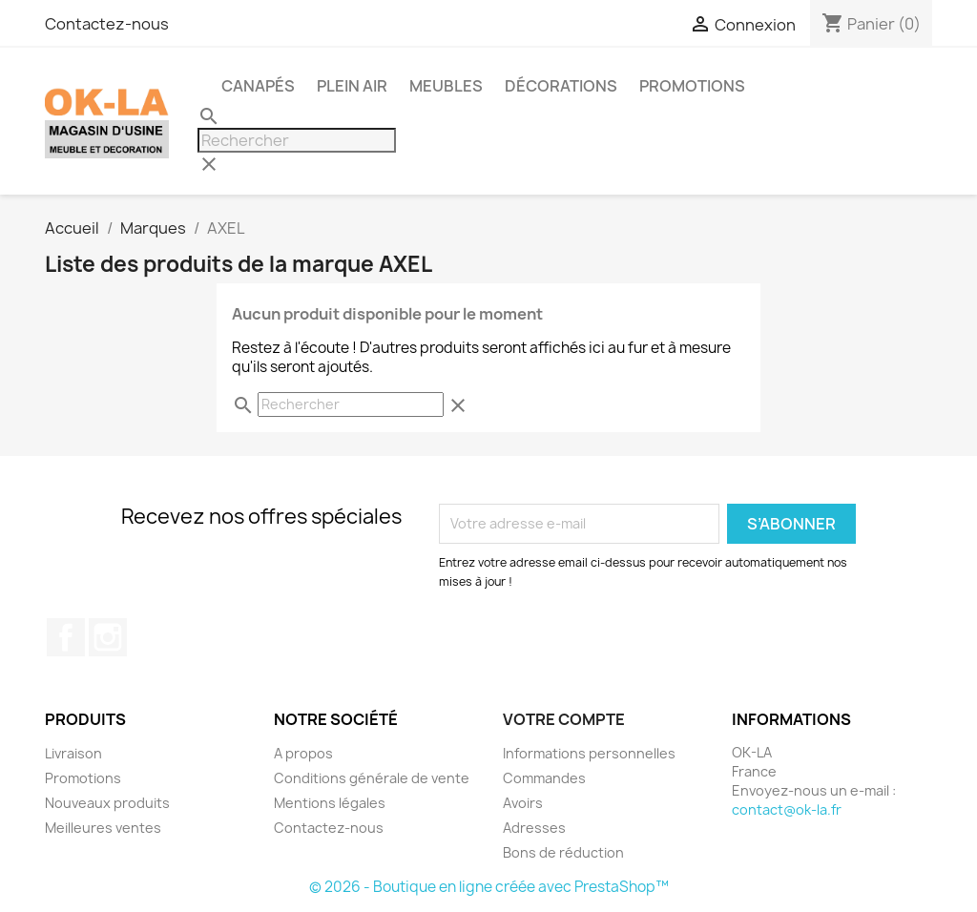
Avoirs (523, 803)
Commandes (544, 778)
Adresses (534, 828)
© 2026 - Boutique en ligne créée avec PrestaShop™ (489, 887)
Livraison (73, 753)
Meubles (446, 85)
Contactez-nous (107, 23)
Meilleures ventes (103, 828)
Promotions (83, 778)
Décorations (561, 85)
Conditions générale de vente (371, 778)
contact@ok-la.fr (787, 809)
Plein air (352, 85)
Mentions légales (329, 803)
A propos (303, 753)
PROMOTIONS (692, 85)
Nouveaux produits (107, 803)
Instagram (108, 637)
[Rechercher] (296, 140)
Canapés (258, 85)
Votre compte (564, 719)
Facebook (66, 637)
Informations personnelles (589, 753)
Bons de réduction (563, 852)
